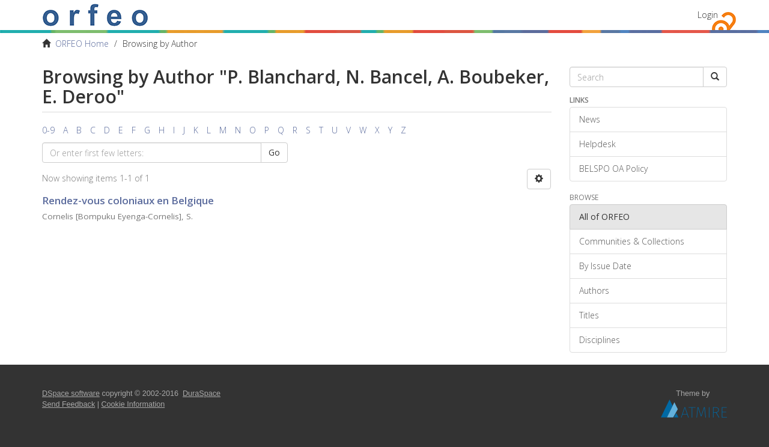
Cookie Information (133, 404)
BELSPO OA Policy (613, 168)
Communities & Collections (631, 241)
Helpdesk (597, 144)
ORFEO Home (82, 43)
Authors (594, 290)
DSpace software (71, 393)
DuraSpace (201, 393)
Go (274, 152)
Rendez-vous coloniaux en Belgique (128, 200)
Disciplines (599, 339)
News (589, 119)
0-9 (48, 130)
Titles (589, 315)
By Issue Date (605, 266)
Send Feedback (68, 404)
